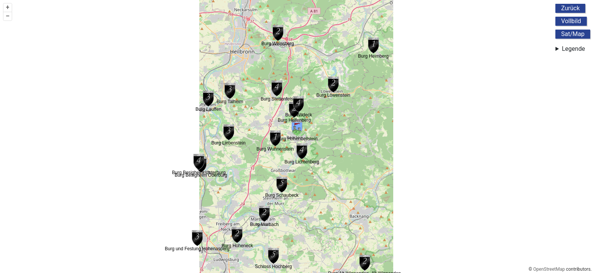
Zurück (570, 8)
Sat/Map (573, 34)
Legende (573, 48)
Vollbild (571, 21)
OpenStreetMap (549, 269)
